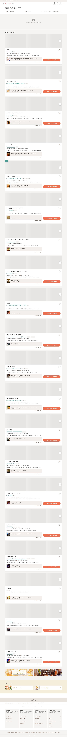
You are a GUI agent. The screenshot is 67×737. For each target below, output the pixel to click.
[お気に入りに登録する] (59, 50)
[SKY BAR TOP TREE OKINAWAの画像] (33, 104)
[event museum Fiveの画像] (33, 72)
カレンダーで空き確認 (52, 91)
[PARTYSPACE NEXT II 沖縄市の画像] (33, 326)
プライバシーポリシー (21, 732)
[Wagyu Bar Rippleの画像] (33, 358)
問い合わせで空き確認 (52, 60)
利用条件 (16, 732)
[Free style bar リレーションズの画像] (33, 484)
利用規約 (12, 732)
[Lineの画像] (33, 41)
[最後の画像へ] (60, 41)
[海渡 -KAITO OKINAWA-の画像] (33, 453)
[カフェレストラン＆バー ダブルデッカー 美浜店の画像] (33, 231)
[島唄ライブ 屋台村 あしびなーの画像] (33, 167)
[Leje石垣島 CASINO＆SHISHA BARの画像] (33, 199)
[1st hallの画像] (33, 294)
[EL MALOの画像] (33, 579)
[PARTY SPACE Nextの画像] (33, 548)
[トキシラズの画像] (33, 136)
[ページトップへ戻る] (33, 700)
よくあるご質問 (57, 732)
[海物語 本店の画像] (33, 421)
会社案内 (9, 732)
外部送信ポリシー (27, 732)
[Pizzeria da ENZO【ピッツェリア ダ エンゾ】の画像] (33, 262)
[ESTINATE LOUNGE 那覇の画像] (33, 389)
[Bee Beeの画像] (33, 611)
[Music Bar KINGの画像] (33, 516)
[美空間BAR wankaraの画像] (33, 643)
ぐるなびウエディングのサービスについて (48, 732)
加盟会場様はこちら (34, 732)
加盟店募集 (39, 732)
